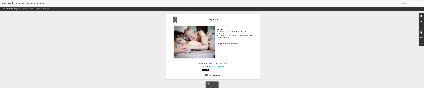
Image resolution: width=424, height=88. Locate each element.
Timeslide (46, 9)
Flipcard (10, 9)
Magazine (17, 9)
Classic (3, 9)
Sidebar (30, 9)
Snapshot (38, 9)
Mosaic (24, 9)
